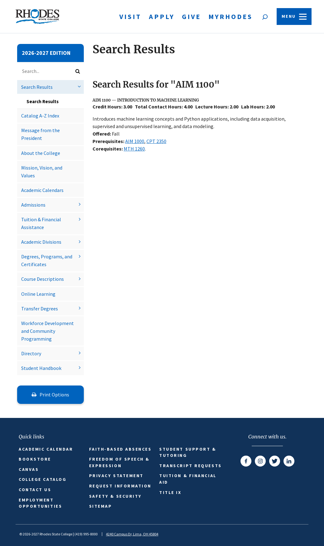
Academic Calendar (46, 449)
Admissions (33, 205)
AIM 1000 (134, 141)
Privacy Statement (116, 475)
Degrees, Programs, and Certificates (46, 260)
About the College (40, 153)
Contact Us (35, 489)
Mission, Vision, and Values (41, 172)
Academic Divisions (41, 242)
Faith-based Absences (120, 449)
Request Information (120, 486)
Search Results (37, 87)
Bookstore (35, 459)
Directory (31, 353)
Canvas (29, 469)
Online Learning (38, 294)
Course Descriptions (42, 279)
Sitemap (100, 506)
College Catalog (42, 479)
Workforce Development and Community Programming (47, 331)
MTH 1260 (134, 149)
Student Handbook (41, 368)
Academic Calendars (42, 190)
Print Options (50, 394)
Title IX (170, 492)
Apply (161, 16)
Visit (130, 16)
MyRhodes (230, 16)
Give (191, 16)
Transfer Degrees (39, 308)
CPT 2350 (156, 141)
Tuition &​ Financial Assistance (41, 223)
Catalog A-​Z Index (40, 116)
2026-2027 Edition (46, 52)
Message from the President (40, 134)
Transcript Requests (190, 465)
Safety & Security (115, 496)
